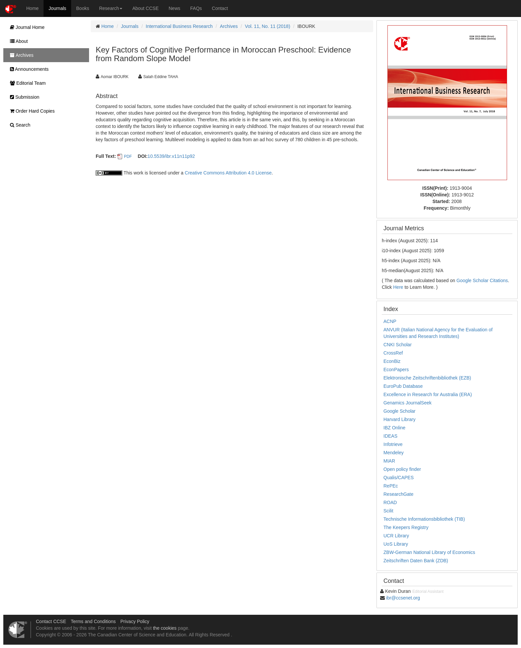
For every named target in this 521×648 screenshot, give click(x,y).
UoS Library (395, 544)
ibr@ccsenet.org (403, 597)
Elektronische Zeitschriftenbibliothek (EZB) (427, 377)
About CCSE (145, 8)
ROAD (390, 502)
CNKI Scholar (397, 344)
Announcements (28, 69)
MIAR (389, 461)
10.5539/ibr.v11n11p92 (171, 156)
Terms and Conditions (93, 621)
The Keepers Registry (405, 527)
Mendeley (393, 452)
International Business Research (179, 26)
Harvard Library (399, 419)
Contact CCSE (51, 621)
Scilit (388, 510)
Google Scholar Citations (482, 280)
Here (398, 287)
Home (32, 8)
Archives (229, 26)
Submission (23, 97)
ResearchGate (398, 494)
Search (18, 125)
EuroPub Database (403, 386)
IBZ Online (394, 427)
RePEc (390, 485)
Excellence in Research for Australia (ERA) (427, 394)
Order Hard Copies (30, 111)
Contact (220, 8)
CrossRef (393, 353)
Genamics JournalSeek (407, 402)
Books (82, 8)
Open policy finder (402, 469)
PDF (128, 156)
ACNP (389, 321)
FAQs (196, 8)
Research (110, 8)
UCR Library (396, 535)
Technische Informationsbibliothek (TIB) (424, 519)
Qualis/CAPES (398, 477)
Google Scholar (399, 411)
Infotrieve (393, 444)
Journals (57, 8)
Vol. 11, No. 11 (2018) (267, 26)
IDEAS (390, 436)
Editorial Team (26, 83)
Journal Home (26, 27)
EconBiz (391, 361)
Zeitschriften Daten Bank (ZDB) (415, 560)
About (17, 41)
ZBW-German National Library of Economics (429, 552)
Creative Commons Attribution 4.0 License (228, 172)
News (174, 8)
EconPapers (396, 369)
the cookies (164, 628)
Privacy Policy (134, 621)
